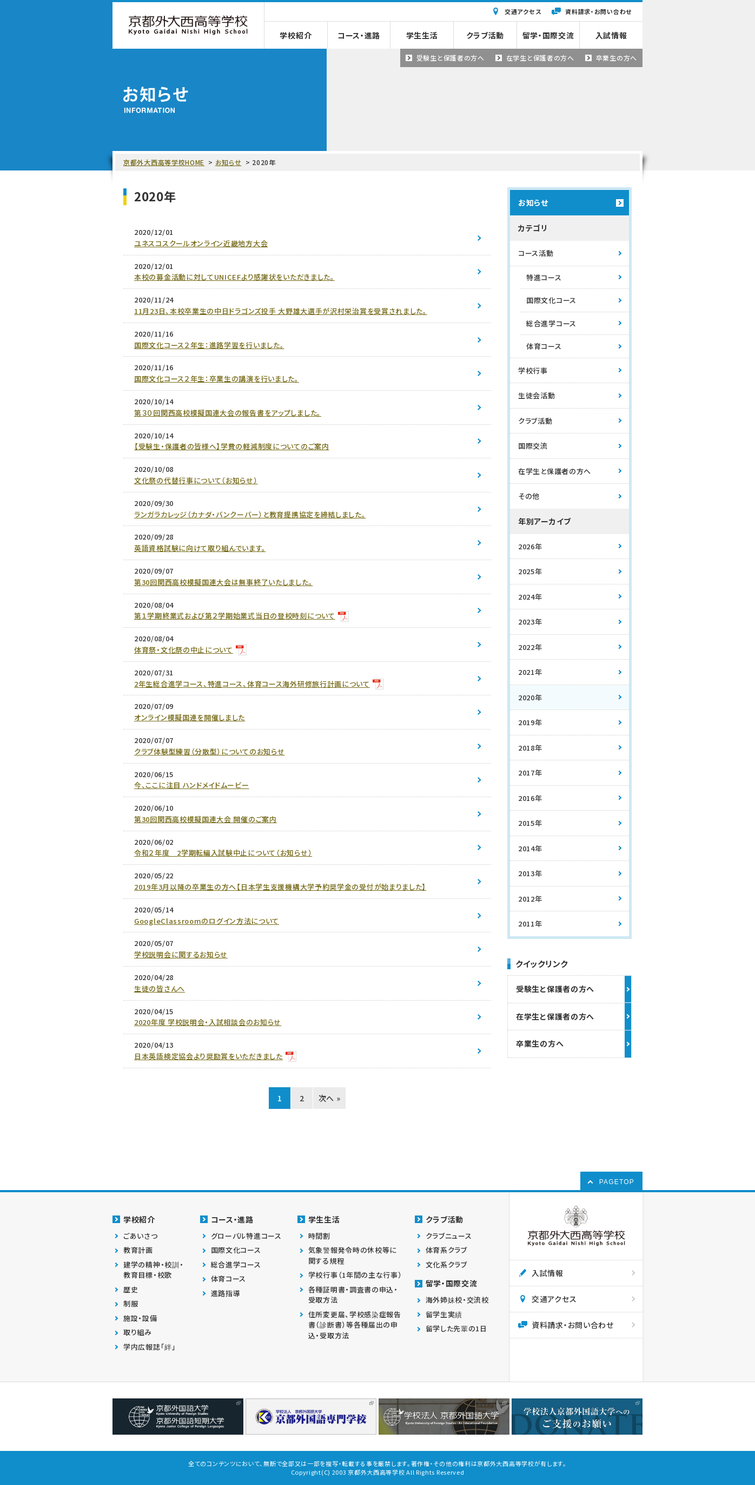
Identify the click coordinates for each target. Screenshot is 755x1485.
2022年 (530, 647)
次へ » (330, 1098)
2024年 (530, 597)
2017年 (530, 772)
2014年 (530, 848)
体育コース (544, 346)
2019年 (530, 722)
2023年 (530, 621)
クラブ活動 (535, 421)
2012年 (530, 898)
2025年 (530, 571)
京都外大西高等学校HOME (163, 162)
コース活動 (536, 253)
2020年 (530, 697)
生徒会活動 (536, 395)
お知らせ (228, 162)
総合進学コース (551, 323)
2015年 (530, 823)
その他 (529, 496)
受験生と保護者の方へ (555, 988)
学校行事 (533, 370)
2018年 (530, 747)
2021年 (530, 672)
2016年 (530, 798)
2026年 (530, 546)
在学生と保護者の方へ (554, 471)
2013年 (530, 873)
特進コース (544, 277)
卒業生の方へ (540, 1043)
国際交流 (533, 446)
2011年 (530, 923)
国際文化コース (551, 300)
